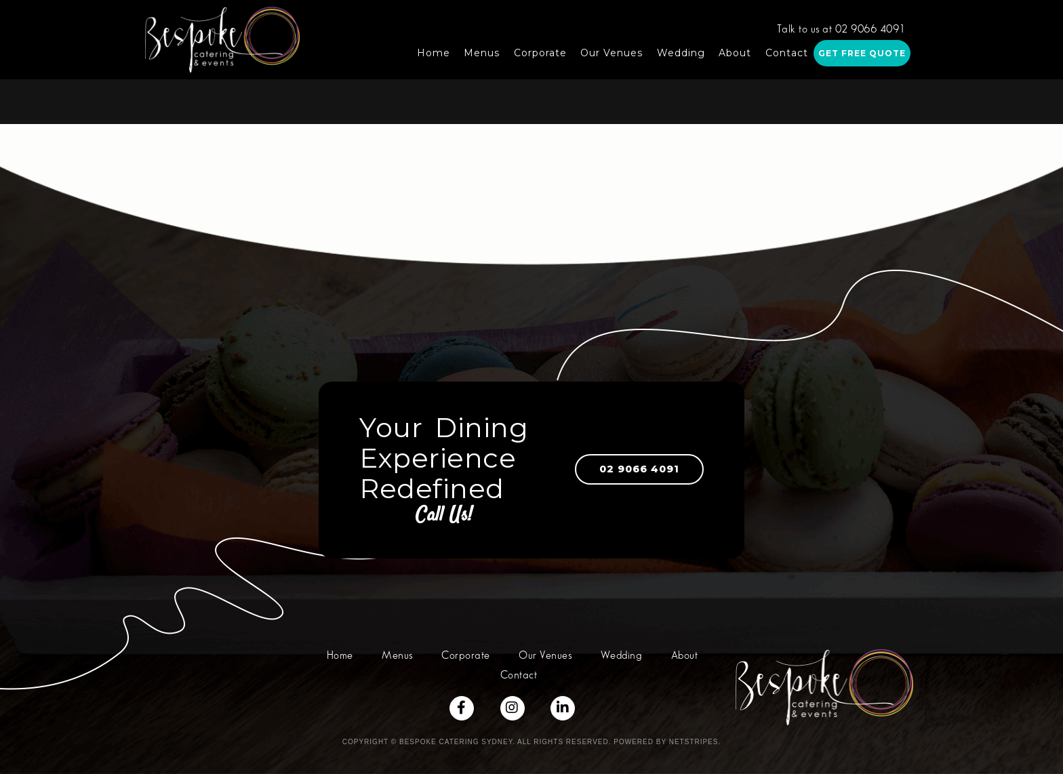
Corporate (540, 53)
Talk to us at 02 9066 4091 (841, 29)
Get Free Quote (862, 53)
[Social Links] (461, 708)
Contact (786, 53)
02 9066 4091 (626, 468)
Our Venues (611, 53)
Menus (482, 53)
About (735, 53)
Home (433, 53)
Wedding (681, 53)
